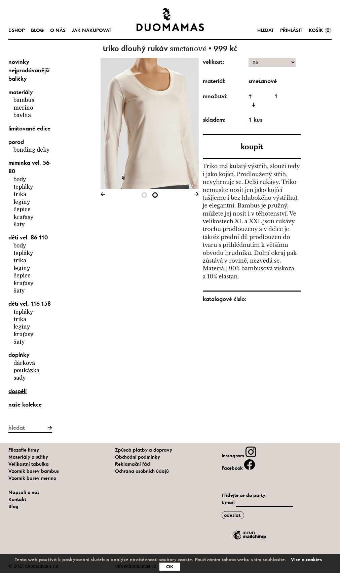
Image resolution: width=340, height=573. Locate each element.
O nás (58, 30)
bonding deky (31, 150)
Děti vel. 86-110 (28, 237)
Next (195, 195)
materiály (20, 92)
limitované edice (29, 128)
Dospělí (17, 391)
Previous (104, 195)
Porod (16, 142)
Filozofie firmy (23, 450)
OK (170, 567)
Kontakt (17, 499)
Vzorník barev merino (32, 478)
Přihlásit (291, 30)
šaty (19, 225)
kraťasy (23, 217)
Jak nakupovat (91, 30)
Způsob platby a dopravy (143, 450)
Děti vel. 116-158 (29, 303)
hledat (265, 30)
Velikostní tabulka (28, 464)
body (19, 180)
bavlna (22, 115)
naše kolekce (25, 404)
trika (19, 194)
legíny (21, 202)
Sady (19, 378)
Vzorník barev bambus (33, 471)
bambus (23, 100)
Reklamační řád (132, 464)
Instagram (239, 456)
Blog (37, 30)
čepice (22, 209)
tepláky (23, 187)
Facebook (238, 468)
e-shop (16, 30)
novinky (18, 62)
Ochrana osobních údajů (142, 471)
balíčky (17, 78)
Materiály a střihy (28, 457)
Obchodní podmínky (137, 457)
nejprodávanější (28, 70)
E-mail (229, 502)
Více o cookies (306, 560)
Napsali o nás (23, 492)
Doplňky (19, 354)
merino (23, 108)
